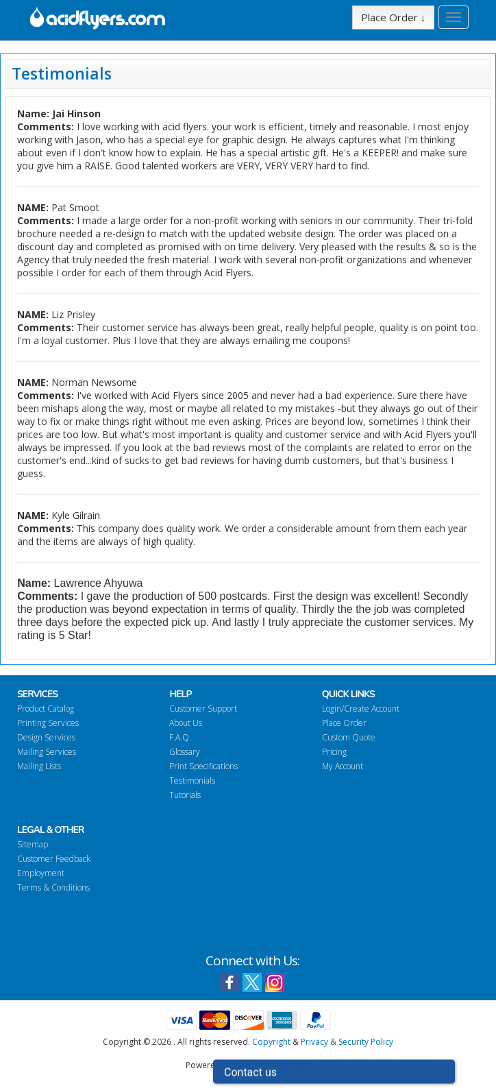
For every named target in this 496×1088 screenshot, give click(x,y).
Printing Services (48, 723)
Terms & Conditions (53, 887)
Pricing (334, 752)
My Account (342, 766)
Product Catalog (45, 708)
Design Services (46, 737)
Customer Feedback (53, 859)
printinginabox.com (272, 1065)
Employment (40, 873)
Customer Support (203, 708)
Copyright (271, 1042)
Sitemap (32, 844)
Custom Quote (348, 737)
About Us (185, 723)
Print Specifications (203, 766)
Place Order (344, 723)
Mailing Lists (39, 766)
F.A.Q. (180, 737)
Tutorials (185, 795)
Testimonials (192, 780)
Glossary (184, 752)
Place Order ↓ (393, 17)
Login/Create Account (360, 708)
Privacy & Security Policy (347, 1042)
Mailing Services (46, 752)
